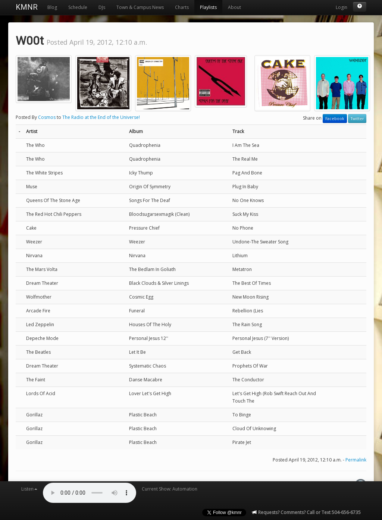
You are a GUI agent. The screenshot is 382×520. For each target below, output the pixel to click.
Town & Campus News (140, 7)
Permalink (355, 460)
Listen (29, 489)
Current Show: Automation (169, 489)
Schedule (77, 7)
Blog (52, 7)
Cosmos (47, 117)
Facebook (334, 118)
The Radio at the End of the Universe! (101, 117)
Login (341, 7)
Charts (182, 7)
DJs (101, 7)
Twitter (357, 118)
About (234, 7)
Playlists (208, 7)
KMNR (27, 7)
